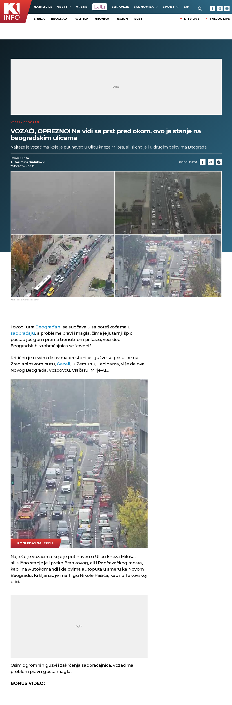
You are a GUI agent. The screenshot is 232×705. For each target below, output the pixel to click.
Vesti (64, 6)
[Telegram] (219, 162)
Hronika (102, 18)
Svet (138, 18)
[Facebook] (212, 8)
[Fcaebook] (202, 162)
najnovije (43, 7)
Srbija (39, 18)
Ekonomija (146, 6)
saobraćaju (23, 333)
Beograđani (49, 327)
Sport (171, 6)
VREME (82, 7)
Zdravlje (120, 7)
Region (122, 18)
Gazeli (63, 364)
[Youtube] (227, 8)
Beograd (59, 18)
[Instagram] (220, 8)
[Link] (211, 162)
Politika (80, 18)
